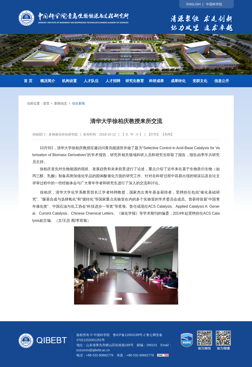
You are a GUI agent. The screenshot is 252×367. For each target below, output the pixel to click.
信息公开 (221, 81)
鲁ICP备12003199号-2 (129, 335)
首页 (46, 103)
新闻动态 (60, 103)
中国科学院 (214, 4)
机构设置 (69, 81)
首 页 (28, 81)
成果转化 (178, 81)
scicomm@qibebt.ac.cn (93, 350)
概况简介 (47, 81)
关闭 (167, 134)
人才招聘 (113, 81)
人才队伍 (91, 81)
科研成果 (156, 81)
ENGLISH (193, 4)
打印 (153, 134)
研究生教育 (134, 81)
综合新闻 (78, 103)
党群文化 (200, 81)
